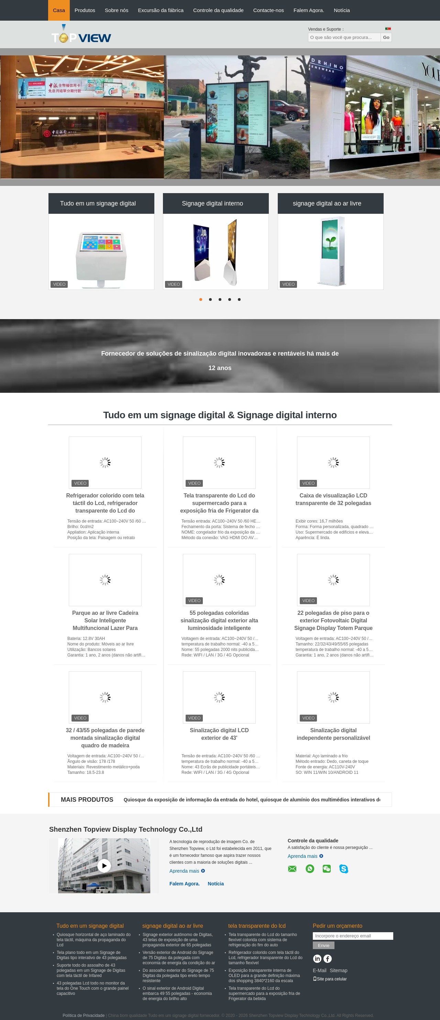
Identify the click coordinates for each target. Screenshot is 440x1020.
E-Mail (320, 970)
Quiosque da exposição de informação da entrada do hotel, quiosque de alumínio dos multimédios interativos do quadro (262, 799)
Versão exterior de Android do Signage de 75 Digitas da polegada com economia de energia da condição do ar (179, 957)
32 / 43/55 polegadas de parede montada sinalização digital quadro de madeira (105, 737)
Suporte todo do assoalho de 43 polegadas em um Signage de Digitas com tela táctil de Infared (91, 970)
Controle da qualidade (218, 10)
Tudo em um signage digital (98, 203)
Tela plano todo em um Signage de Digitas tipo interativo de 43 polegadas (91, 955)
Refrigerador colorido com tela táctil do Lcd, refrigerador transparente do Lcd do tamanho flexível (265, 957)
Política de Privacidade (83, 1015)
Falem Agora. (309, 10)
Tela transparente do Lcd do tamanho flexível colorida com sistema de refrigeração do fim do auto (263, 939)
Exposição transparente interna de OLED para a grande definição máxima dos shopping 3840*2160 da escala (264, 975)
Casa (59, 10)
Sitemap (338, 970)
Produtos (85, 10)
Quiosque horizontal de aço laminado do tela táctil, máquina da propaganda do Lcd (94, 939)
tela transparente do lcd (257, 926)
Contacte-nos (268, 10)
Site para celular (330, 979)
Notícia (342, 10)
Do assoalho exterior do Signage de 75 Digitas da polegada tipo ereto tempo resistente (178, 975)
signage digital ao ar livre (327, 203)
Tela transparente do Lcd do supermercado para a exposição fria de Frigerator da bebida (264, 993)
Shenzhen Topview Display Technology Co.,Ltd (125, 829)
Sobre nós (116, 10)
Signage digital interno (212, 203)
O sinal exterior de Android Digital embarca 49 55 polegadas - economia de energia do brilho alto (177, 993)
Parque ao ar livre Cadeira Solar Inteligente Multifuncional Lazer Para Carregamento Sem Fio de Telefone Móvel (105, 628)
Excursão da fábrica (161, 10)
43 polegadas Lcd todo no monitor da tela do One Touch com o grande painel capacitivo (93, 988)
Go (386, 37)
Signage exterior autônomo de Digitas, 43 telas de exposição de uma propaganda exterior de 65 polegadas (178, 939)
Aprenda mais (187, 871)
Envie (323, 945)
